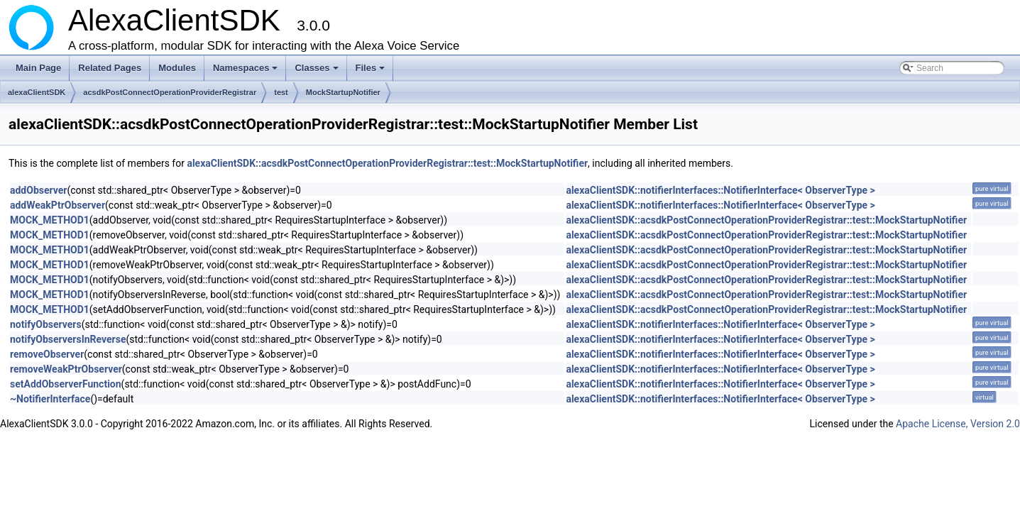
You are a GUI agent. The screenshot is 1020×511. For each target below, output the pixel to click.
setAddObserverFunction (65, 384)
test (281, 92)
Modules (177, 67)
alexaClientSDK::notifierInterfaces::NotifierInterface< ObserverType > (720, 190)
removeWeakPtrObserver (66, 369)
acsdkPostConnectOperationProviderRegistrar (169, 92)
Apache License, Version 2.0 (958, 423)
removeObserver (47, 354)
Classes (317, 71)
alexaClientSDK (36, 92)
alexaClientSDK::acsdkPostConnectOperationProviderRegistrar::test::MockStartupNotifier (387, 163)
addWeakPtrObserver (57, 205)
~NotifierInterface (50, 399)
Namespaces (246, 71)
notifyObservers (46, 324)
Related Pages (109, 67)
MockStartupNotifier (343, 92)
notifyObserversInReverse (68, 339)
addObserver (38, 190)
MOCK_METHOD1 (49, 220)
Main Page (38, 67)
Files (372, 71)
